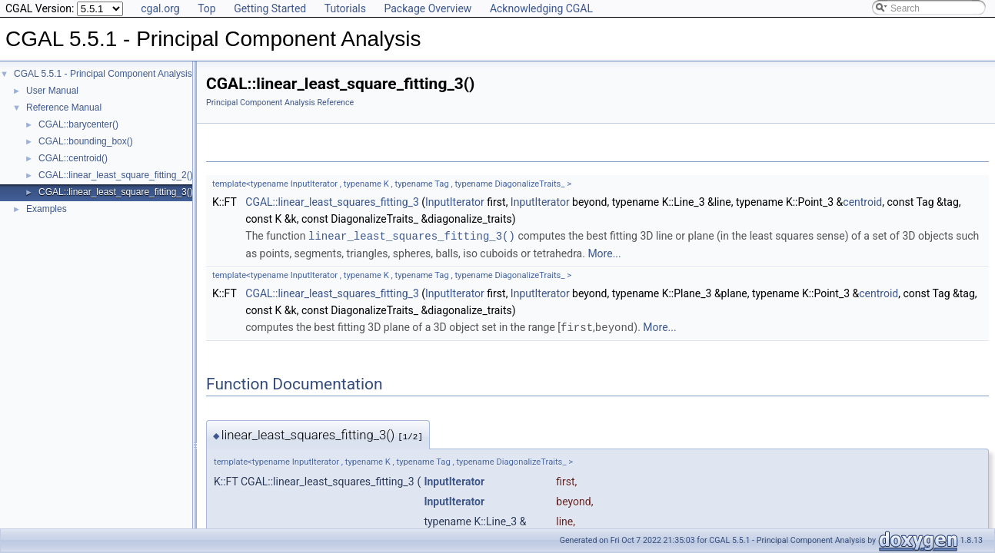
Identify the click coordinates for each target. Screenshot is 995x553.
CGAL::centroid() (73, 158)
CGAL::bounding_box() (85, 141)
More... (604, 253)
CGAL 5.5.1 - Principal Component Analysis (103, 73)
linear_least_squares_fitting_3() (411, 235)
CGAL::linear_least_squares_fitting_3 (332, 202)
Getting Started (270, 8)
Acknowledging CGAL (541, 8)
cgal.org (160, 8)
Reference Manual (63, 107)
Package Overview (427, 8)
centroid (862, 202)
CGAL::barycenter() (78, 124)
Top (207, 8)
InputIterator (454, 202)
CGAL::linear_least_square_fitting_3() (115, 192)
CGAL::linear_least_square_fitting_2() (115, 175)
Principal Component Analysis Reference (280, 103)
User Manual (52, 90)
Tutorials (345, 8)
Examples (46, 209)
